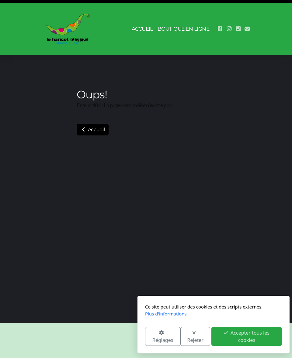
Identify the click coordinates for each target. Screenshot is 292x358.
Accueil (93, 129)
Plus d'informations (98, 314)
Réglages (95, 336)
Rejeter (128, 336)
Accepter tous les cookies (179, 336)
